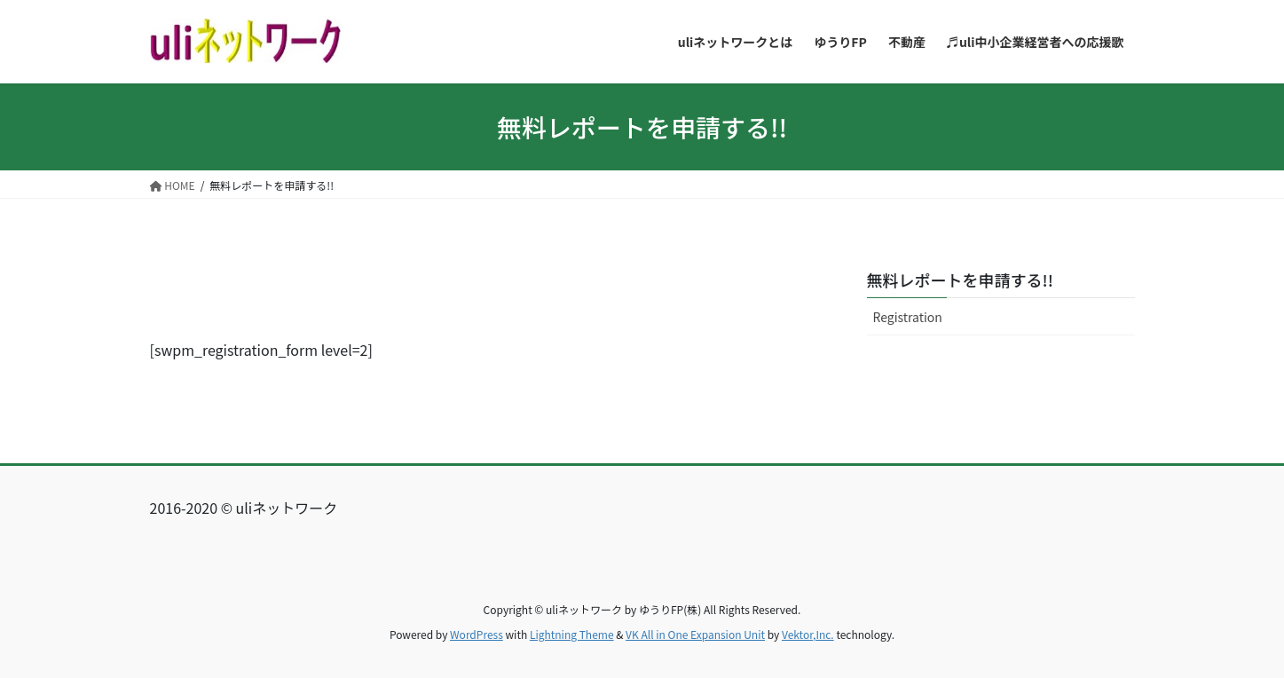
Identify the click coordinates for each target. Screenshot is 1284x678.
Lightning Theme (572, 634)
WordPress (476, 634)
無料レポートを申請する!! (960, 279)
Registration (907, 317)
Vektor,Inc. (808, 634)
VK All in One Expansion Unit (695, 634)
